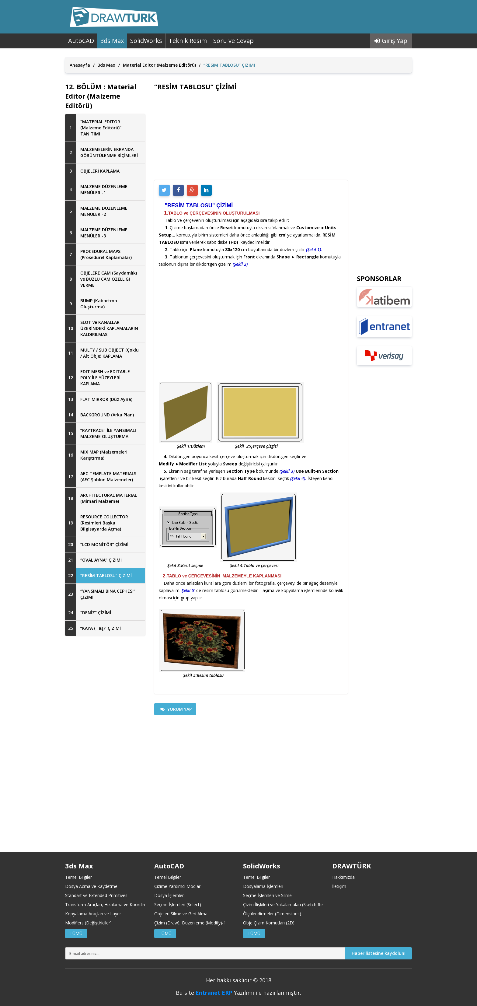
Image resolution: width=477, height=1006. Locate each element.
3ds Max (112, 41)
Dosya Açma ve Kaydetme (91, 886)
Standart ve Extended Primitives (96, 895)
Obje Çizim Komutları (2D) (268, 923)
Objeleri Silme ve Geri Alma (180, 914)
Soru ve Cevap (233, 41)
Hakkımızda (343, 877)
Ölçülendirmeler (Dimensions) (272, 914)
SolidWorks (146, 41)
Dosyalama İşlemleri (263, 886)
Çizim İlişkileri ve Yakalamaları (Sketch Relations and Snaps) (301, 904)
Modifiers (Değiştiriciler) (88, 923)
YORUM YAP (176, 709)
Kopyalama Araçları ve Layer (93, 914)
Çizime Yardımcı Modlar (177, 886)
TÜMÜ (76, 933)
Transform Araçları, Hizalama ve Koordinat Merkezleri (118, 904)
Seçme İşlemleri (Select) (177, 904)
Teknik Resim (188, 41)
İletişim (339, 886)
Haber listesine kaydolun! (379, 953)
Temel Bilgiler (78, 877)
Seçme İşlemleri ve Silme (267, 895)
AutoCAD (81, 41)
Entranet (208, 992)
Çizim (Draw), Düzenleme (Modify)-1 (190, 923)
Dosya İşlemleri (169, 895)
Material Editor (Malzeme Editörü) (159, 65)
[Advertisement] (105, 739)
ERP (227, 992)
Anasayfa (80, 65)
